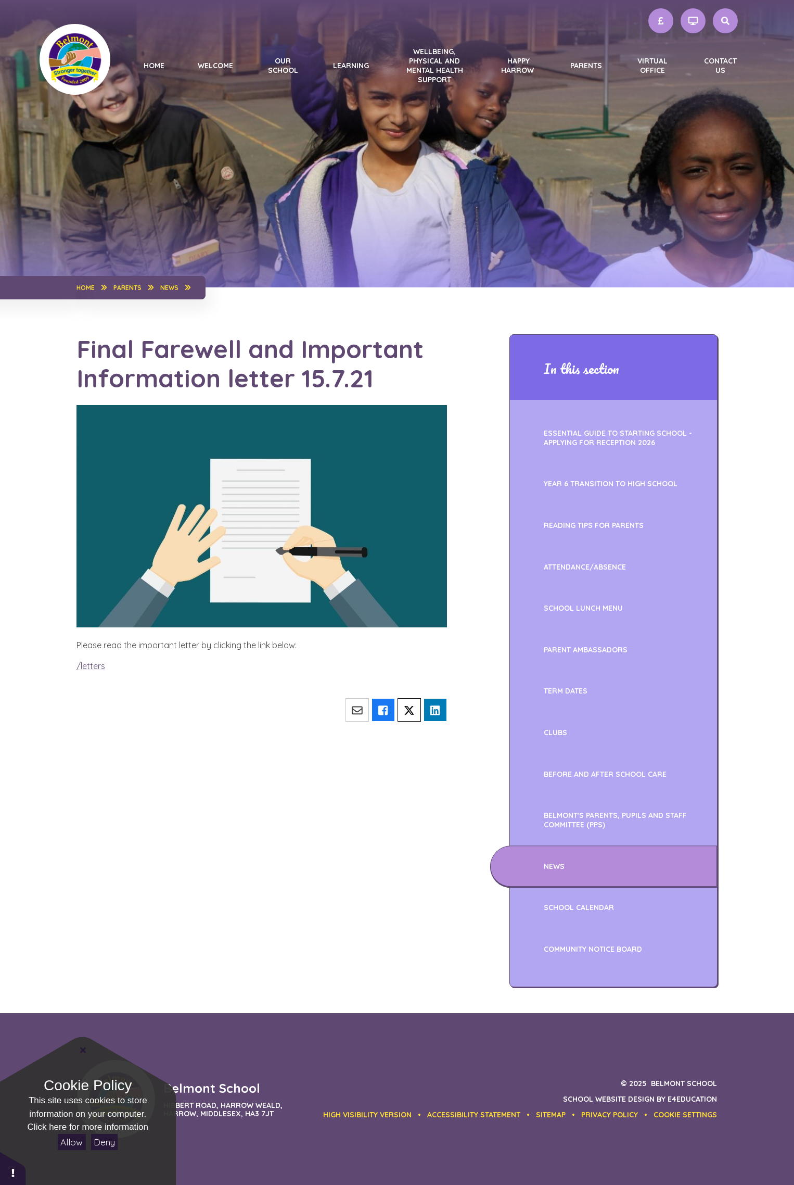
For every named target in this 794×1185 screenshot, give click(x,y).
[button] (685, 1115)
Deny (104, 1142)
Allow (71, 1142)
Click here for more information (88, 1127)
